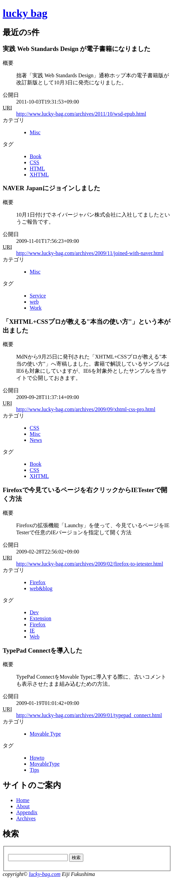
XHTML (39, 174)
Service (38, 296)
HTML (37, 168)
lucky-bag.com (44, 874)
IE (32, 630)
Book (35, 156)
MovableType (45, 764)
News (36, 440)
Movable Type (45, 734)
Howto (37, 758)
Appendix (26, 812)
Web (34, 637)
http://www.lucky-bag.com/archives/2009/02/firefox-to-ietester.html (89, 564)
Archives (26, 818)
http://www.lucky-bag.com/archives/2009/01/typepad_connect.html (89, 715)
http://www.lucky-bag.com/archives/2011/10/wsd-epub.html (81, 114)
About (23, 806)
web (34, 302)
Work (35, 308)
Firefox (38, 582)
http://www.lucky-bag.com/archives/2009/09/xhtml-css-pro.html (85, 409)
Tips (34, 770)
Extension (40, 618)
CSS (34, 162)
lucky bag (25, 13)
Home (22, 800)
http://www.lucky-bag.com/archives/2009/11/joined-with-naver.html (90, 253)
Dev (34, 612)
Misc (35, 132)
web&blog (41, 588)
